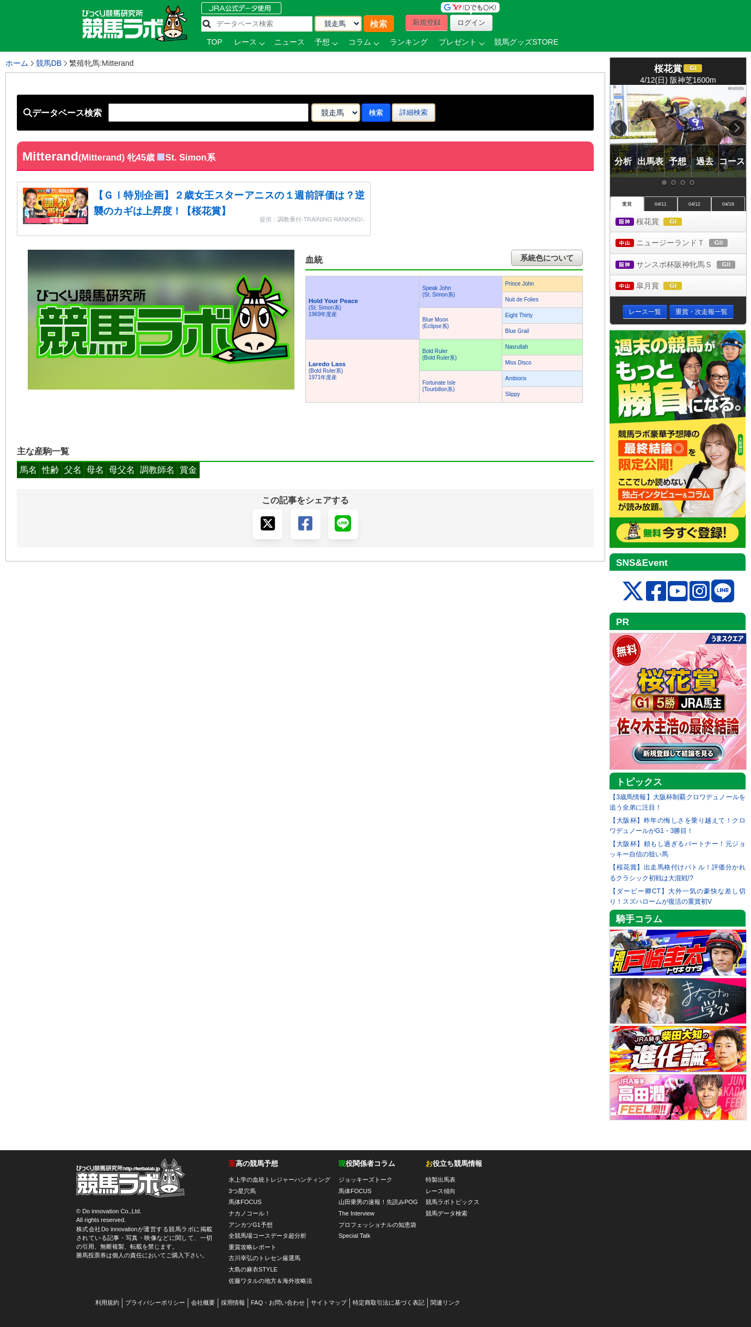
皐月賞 (658, 286)
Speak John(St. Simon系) (438, 291)
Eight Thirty (518, 315)
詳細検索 (413, 112)
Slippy (512, 394)
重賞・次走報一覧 (701, 312)
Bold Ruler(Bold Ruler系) (439, 354)
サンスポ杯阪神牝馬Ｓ (680, 265)
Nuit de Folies (521, 300)
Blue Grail (517, 331)
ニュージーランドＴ (680, 243)
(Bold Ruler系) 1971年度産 (327, 370)
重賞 (627, 204)
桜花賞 (658, 222)
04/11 (661, 204)
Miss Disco (518, 363)
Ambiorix (515, 378)
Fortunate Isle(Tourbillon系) (438, 386)
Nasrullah (516, 347)
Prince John (519, 284)
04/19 (728, 204)
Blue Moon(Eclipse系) (435, 323)
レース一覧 (645, 312)
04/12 (694, 204)
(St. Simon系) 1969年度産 (333, 307)
